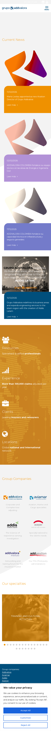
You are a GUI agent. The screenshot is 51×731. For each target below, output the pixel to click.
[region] (25, 707)
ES (25, 2)
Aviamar (6, 675)
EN (29, 2)
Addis (4, 678)
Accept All (25, 710)
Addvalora (6, 672)
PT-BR (34, 2)
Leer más (12, 105)
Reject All (25, 725)
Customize (25, 718)
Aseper (5, 681)
